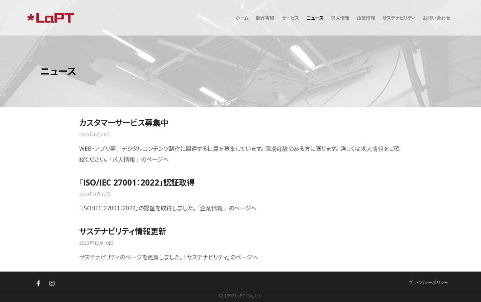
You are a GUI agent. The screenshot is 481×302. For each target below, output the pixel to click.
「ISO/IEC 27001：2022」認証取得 (137, 182)
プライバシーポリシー (428, 282)
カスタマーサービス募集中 (123, 122)
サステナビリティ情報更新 (122, 231)
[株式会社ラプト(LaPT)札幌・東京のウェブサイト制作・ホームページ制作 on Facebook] (38, 283)
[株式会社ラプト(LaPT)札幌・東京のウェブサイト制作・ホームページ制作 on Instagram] (52, 283)
